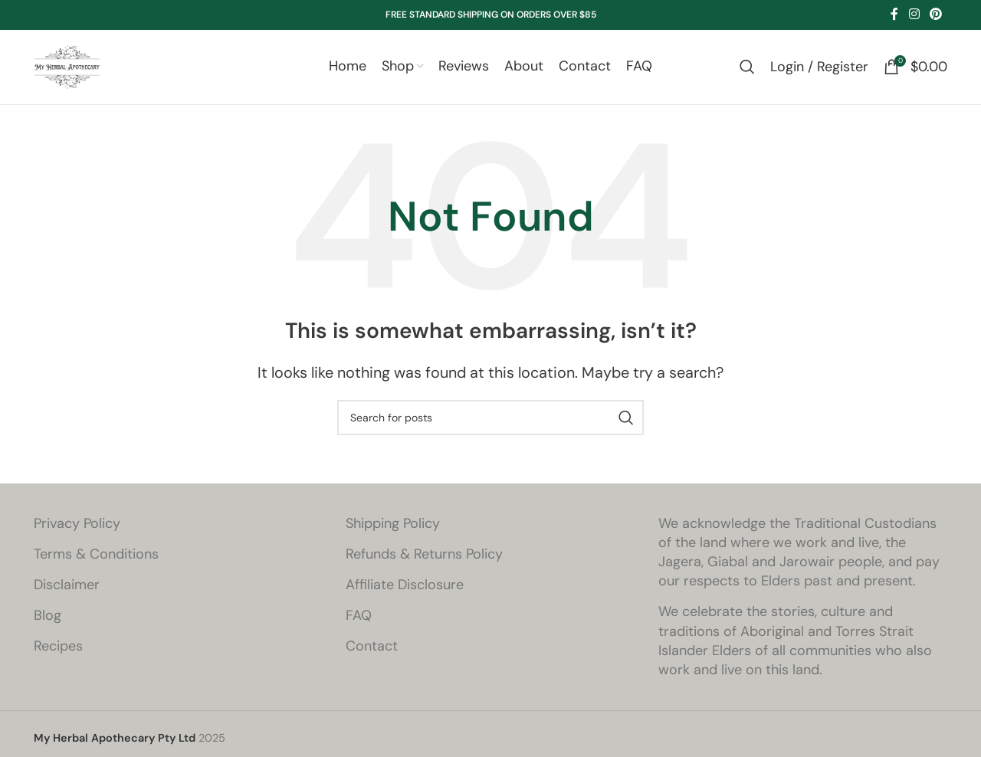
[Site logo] (72, 70)
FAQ (359, 626)
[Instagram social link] (914, 14)
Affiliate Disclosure (405, 594)
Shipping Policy (393, 533)
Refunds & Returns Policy (424, 564)
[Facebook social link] (894, 14)
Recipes (58, 656)
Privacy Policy (77, 533)
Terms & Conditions (96, 564)
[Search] (747, 72)
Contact (372, 656)
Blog (47, 626)
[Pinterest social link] (936, 14)
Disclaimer (67, 594)
